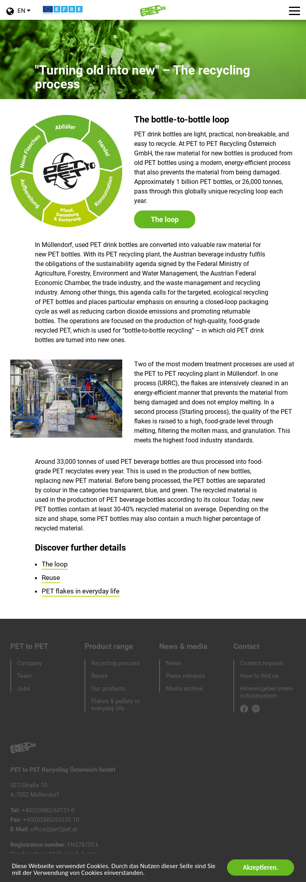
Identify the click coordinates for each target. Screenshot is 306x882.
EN (18, 14)
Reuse (51, 578)
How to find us (259, 675)
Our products (108, 688)
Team (24, 675)
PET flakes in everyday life (80, 591)
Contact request (261, 663)
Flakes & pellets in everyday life (115, 705)
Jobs (23, 688)
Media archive (184, 688)
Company (29, 663)
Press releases (185, 675)
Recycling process (115, 663)
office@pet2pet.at (54, 829)
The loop (165, 219)
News (173, 663)
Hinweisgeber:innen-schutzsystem (267, 692)
